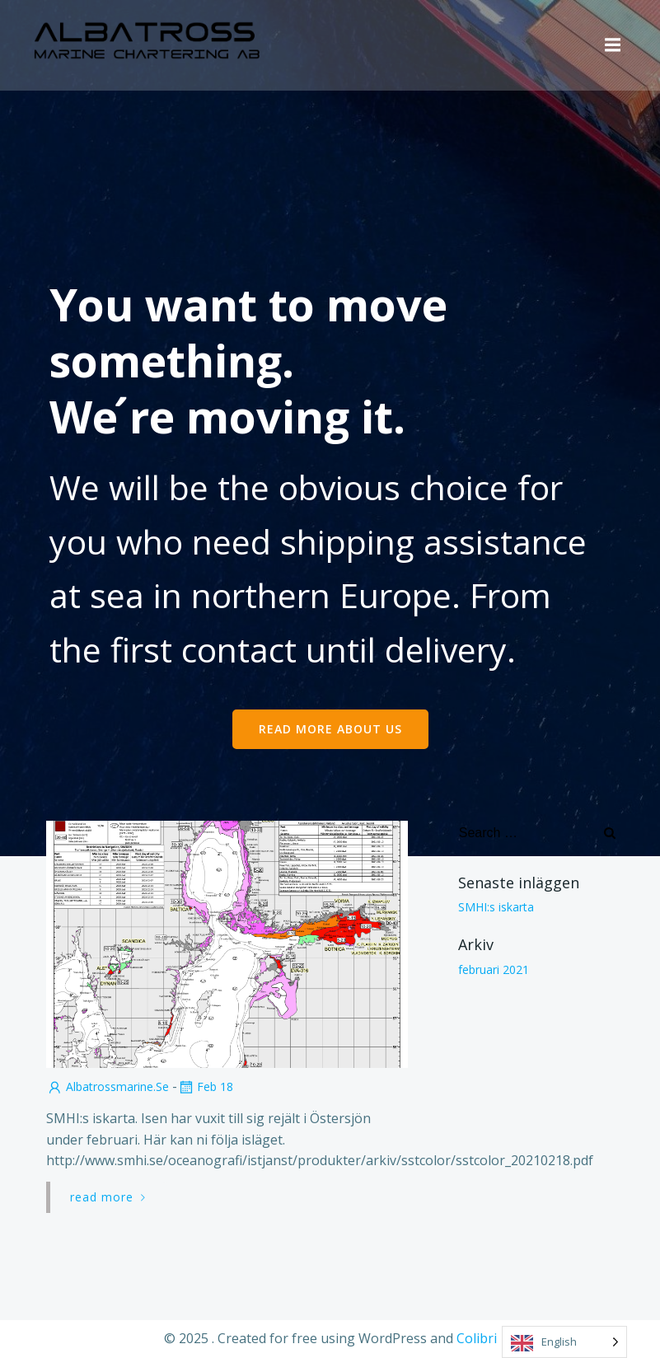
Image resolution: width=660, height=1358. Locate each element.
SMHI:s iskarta (496, 907)
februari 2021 (493, 968)
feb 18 (205, 1086)
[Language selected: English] (564, 1342)
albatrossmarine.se (107, 1086)
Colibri (476, 1338)
